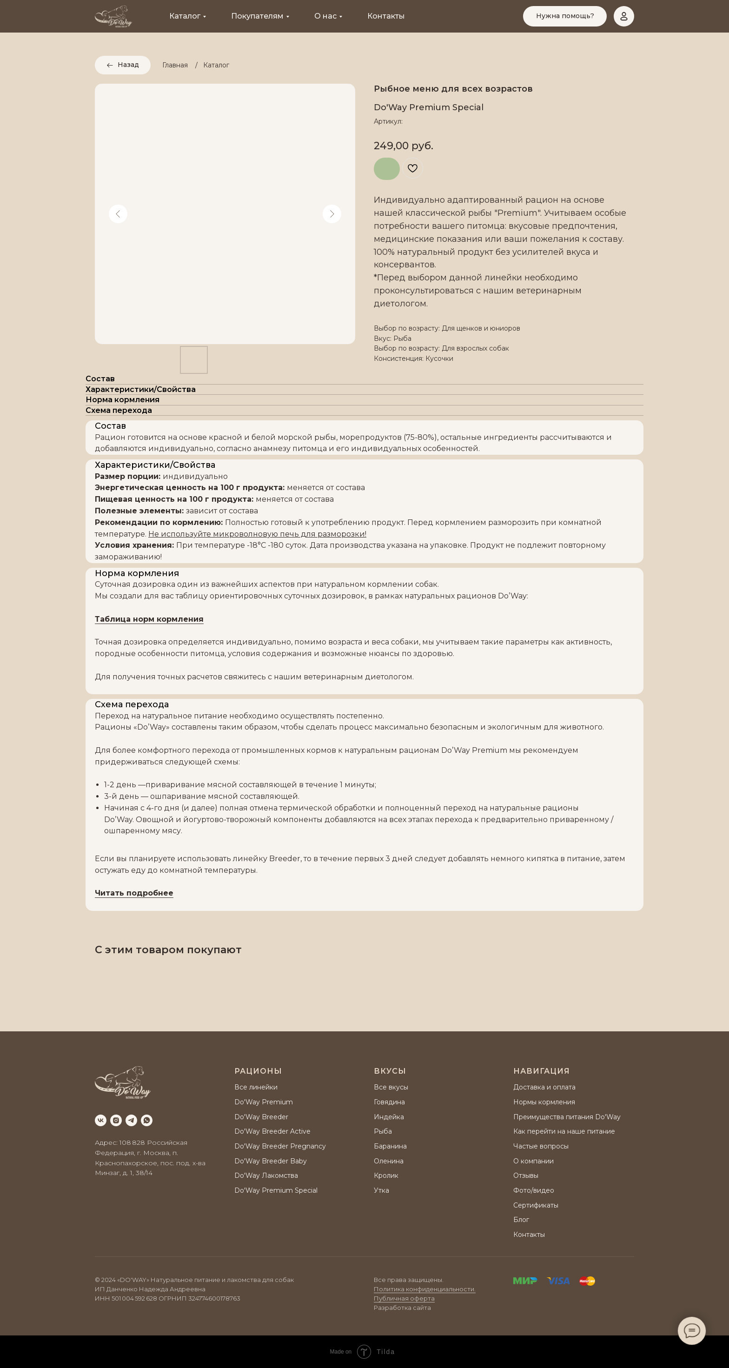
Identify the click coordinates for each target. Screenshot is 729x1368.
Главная (175, 65)
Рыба (383, 1131)
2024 (108, 1279)
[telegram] (131, 1120)
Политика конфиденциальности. (425, 1289)
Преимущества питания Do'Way (567, 1117)
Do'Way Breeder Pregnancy (280, 1146)
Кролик (386, 1175)
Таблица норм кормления (149, 619)
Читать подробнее (134, 893)
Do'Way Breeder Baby (270, 1161)
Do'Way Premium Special (276, 1190)
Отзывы (525, 1175)
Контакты (386, 16)
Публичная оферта (404, 1298)
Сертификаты (535, 1205)
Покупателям (257, 16)
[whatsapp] (146, 1120)
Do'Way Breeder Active (272, 1131)
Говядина (389, 1102)
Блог (521, 1219)
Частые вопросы (541, 1146)
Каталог (184, 16)
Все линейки (256, 1087)
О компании (533, 1161)
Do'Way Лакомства (266, 1175)
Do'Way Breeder (261, 1117)
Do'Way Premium (263, 1102)
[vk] (100, 1120)
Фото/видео (533, 1190)
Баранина (390, 1146)
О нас (325, 16)
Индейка (389, 1117)
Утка (381, 1190)
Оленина (389, 1161)
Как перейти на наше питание (564, 1131)
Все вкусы (391, 1087)
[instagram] (116, 1120)
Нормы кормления (544, 1102)
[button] (565, 16)
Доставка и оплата (544, 1087)
